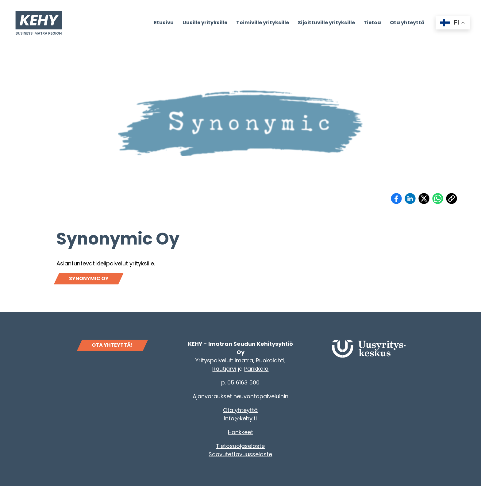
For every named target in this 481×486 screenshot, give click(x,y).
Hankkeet (240, 432)
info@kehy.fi (240, 418)
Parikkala (256, 368)
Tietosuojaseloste (240, 446)
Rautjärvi (224, 368)
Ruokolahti (270, 360)
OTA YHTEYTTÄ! (112, 345)
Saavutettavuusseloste (240, 454)
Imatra (244, 360)
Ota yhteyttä (240, 410)
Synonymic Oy (89, 278)
